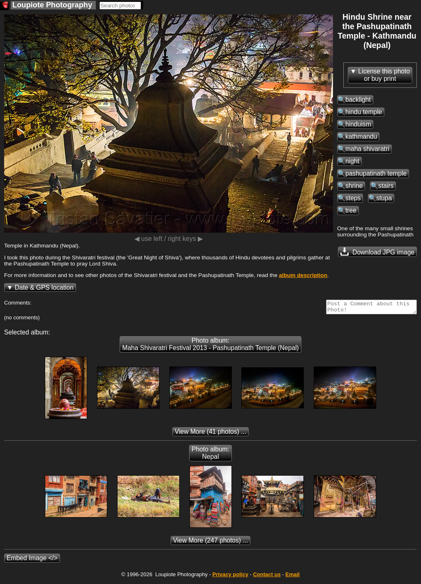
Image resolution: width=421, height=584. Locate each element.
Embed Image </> (32, 560)
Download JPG (377, 251)
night (352, 161)
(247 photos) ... (210, 542)
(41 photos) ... (210, 434)
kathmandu (361, 136)
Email (292, 577)
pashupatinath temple (376, 173)
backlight (358, 99)
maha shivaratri (367, 148)
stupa (384, 198)
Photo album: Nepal (210, 455)
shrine (354, 185)
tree (350, 210)
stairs (385, 185)
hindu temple (363, 111)
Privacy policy (230, 577)
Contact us (266, 577)
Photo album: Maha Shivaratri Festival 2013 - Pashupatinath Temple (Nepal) (210, 346)
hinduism (358, 124)
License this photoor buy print (384, 75)
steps (353, 198)
